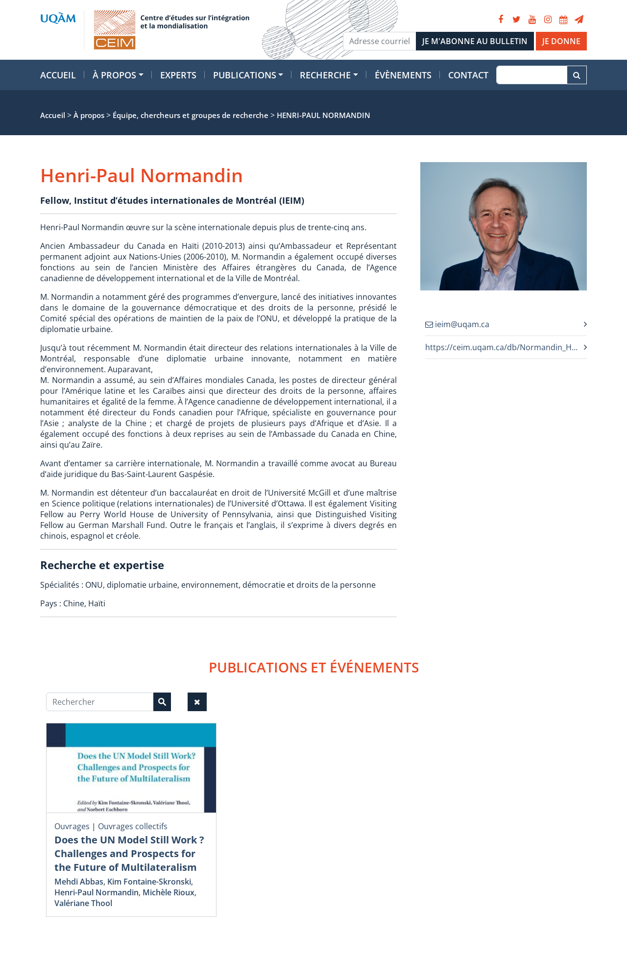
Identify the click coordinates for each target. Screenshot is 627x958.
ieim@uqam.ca (457, 324)
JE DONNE (561, 41)
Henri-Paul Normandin (96, 892)
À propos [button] (114, 75)
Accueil (58, 75)
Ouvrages (72, 826)
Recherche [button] (325, 75)
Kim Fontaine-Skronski (149, 881)
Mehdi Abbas (78, 881)
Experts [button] (178, 75)
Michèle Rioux (168, 892)
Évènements (403, 75)
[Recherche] (531, 75)
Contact (468, 75)
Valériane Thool (83, 903)
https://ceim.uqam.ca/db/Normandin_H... (501, 347)
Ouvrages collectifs (133, 826)
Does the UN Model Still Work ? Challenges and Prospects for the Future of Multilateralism (129, 853)
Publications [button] (244, 75)
